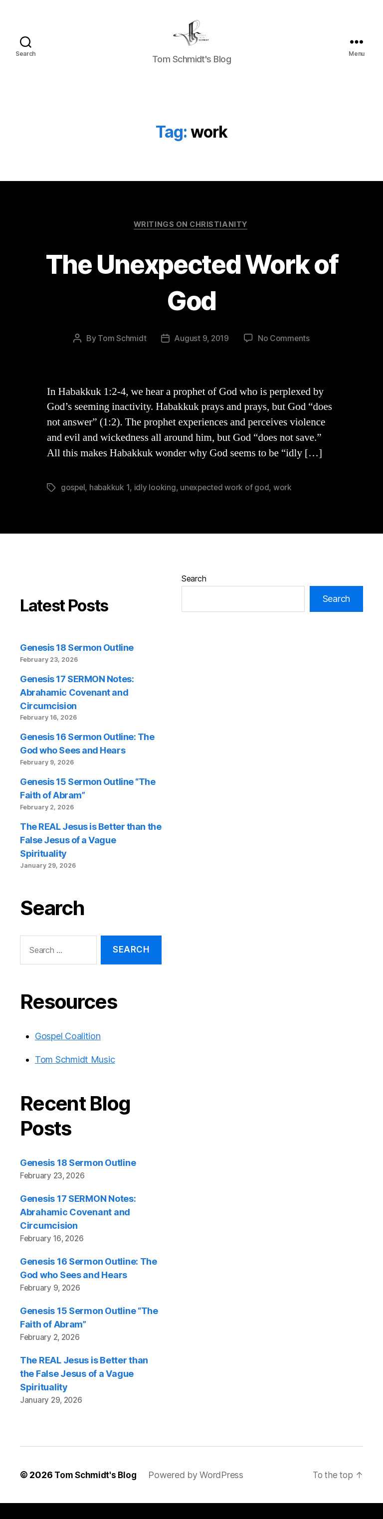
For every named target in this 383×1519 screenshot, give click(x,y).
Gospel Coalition (68, 1052)
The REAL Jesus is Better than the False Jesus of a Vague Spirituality (90, 856)
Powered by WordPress (199, 1491)
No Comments (284, 355)
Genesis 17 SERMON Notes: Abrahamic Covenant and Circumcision (77, 708)
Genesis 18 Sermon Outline (77, 663)
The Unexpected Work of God (191, 296)
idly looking (156, 504)
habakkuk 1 (110, 504)
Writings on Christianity (191, 240)
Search (194, 594)
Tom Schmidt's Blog (97, 1491)
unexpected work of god (226, 504)
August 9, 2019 (201, 355)
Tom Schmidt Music (75, 1075)
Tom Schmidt (121, 355)
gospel (73, 504)
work (285, 504)
